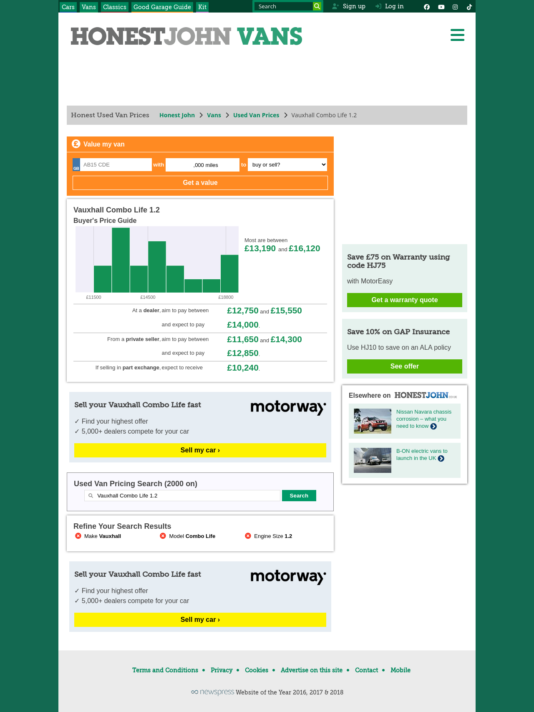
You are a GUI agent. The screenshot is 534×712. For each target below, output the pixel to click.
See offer (404, 366)
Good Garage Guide (162, 7)
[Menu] (457, 35)
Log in (389, 6)
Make (97, 536)
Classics (114, 7)
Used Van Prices (256, 115)
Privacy (221, 670)
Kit (202, 7)
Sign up (348, 6)
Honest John (177, 115)
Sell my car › (200, 450)
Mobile (400, 670)
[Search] (317, 6)
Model (187, 536)
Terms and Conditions (165, 670)
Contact (366, 670)
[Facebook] (427, 6)
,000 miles (206, 165)
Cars (68, 7)
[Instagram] (455, 6)
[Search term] (287, 6)
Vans (89, 7)
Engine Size (267, 536)
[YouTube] (441, 6)
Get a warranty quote (404, 299)
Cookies (256, 670)
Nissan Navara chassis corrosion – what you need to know (423, 419)
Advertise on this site (312, 670)
